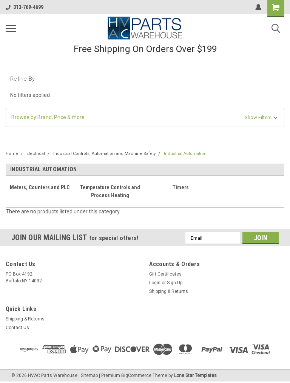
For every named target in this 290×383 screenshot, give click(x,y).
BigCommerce (136, 375)
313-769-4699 (24, 7)
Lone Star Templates (195, 375)
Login (154, 282)
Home (12, 153)
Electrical (35, 153)
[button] (145, 117)
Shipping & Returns (168, 291)
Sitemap (89, 375)
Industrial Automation (185, 153)
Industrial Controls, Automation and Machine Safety (104, 153)
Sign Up (174, 282)
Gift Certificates (165, 274)
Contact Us (17, 327)
